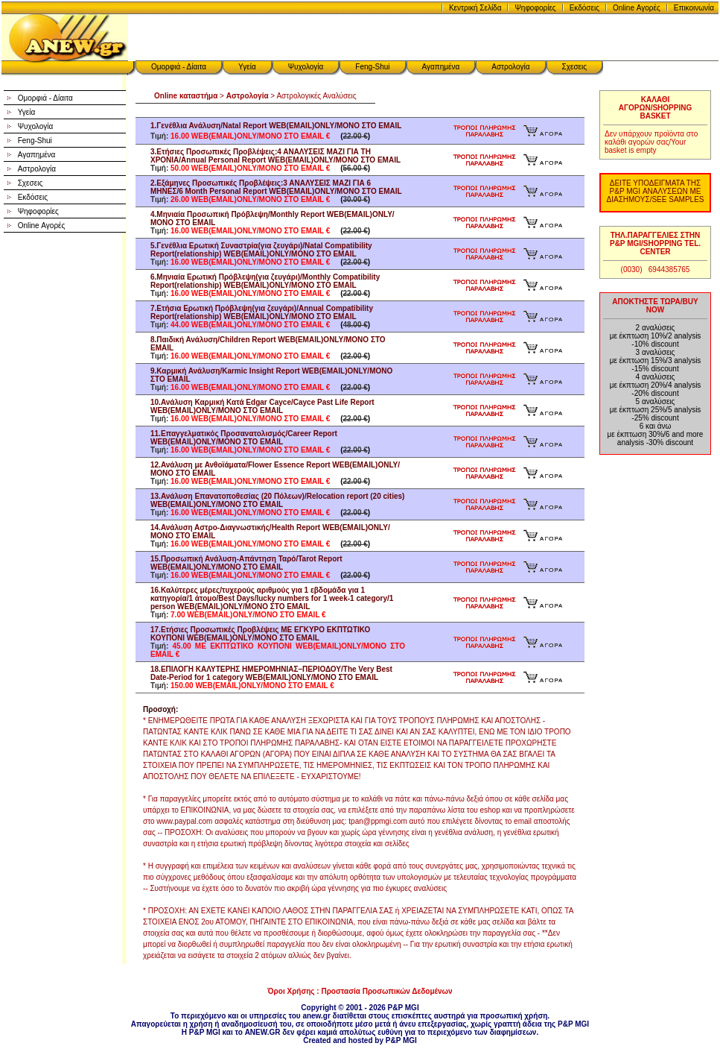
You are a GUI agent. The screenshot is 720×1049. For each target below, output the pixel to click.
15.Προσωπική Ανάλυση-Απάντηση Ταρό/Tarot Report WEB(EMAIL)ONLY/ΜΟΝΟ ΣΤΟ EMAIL (246, 563)
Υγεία (247, 67)
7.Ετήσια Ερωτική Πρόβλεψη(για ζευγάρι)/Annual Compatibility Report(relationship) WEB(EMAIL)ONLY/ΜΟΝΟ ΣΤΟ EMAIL (261, 312)
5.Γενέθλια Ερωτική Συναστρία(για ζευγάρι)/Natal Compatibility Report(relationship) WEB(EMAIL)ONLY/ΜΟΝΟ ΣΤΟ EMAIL (261, 250)
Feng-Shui (372, 67)
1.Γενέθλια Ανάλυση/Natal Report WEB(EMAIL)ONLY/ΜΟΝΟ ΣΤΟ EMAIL (275, 126)
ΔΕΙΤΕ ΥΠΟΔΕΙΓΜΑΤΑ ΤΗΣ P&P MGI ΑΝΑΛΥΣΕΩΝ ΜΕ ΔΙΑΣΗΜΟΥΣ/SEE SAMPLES (655, 191)
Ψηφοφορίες (534, 8)
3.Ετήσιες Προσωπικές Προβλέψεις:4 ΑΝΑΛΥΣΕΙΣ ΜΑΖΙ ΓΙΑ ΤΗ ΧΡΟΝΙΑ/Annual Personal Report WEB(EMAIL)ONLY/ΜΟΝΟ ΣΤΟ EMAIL (275, 156)
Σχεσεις (574, 67)
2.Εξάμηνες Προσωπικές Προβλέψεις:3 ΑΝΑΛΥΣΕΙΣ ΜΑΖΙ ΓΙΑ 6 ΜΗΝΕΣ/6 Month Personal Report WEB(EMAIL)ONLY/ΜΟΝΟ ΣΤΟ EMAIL (276, 187)
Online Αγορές (636, 8)
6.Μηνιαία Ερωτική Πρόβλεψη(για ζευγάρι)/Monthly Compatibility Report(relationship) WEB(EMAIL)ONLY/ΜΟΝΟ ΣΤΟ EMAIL (265, 281)
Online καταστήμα (185, 96)
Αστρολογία (510, 67)
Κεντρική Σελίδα (475, 8)
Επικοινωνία (694, 8)
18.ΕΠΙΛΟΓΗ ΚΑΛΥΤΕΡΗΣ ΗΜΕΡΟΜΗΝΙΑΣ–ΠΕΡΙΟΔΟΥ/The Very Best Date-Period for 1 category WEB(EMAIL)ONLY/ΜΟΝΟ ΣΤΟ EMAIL (271, 673)
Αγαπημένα (441, 67)
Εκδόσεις (584, 8)
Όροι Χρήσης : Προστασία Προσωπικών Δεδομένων (359, 991)
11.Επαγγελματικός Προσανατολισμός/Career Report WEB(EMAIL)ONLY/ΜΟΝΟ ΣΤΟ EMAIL (243, 437)
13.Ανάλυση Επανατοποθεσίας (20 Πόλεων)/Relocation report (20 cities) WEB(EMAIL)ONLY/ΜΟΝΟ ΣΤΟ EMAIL (277, 500)
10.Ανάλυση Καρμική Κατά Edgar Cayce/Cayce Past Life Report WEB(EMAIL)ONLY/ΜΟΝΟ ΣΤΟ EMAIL (262, 406)
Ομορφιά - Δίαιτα (178, 67)
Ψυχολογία (306, 67)
